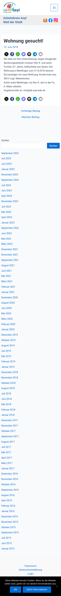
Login (31, 573)
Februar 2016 (8, 505)
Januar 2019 (7, 366)
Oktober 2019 (8, 340)
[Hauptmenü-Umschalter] (54, 7)
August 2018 (8, 388)
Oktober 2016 (8, 484)
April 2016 (6, 500)
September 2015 (10, 532)
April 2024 (6, 195)
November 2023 (9, 201)
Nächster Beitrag (30, 117)
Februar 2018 (8, 409)
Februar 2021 (8, 286)
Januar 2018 (7, 414)
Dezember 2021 (9, 249)
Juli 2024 (6, 185)
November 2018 (9, 377)
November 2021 (9, 254)
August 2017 (8, 441)
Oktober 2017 (8, 431)
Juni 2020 (6, 308)
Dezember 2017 (9, 420)
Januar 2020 (7, 329)
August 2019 (8, 345)
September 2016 (10, 489)
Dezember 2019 (9, 334)
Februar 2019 (8, 361)
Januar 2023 (7, 222)
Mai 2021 (6, 276)
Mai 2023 (6, 212)
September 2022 (10, 228)
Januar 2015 (7, 548)
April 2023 (6, 217)
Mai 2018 (6, 404)
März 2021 (7, 281)
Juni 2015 (6, 543)
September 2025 (10, 153)
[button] (6, 54)
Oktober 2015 (8, 527)
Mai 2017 (6, 452)
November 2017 (9, 425)
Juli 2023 (6, 206)
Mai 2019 (6, 356)
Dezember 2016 (9, 473)
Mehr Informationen (37, 589)
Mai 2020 (6, 313)
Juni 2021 (6, 270)
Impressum (30, 565)
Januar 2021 (7, 292)
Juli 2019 (6, 350)
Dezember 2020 (9, 297)
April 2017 (6, 457)
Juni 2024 (6, 190)
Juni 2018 (6, 398)
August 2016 (8, 495)
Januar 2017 (7, 468)
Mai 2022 (6, 238)
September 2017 (10, 436)
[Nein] (57, 586)
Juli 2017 (6, 447)
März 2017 (7, 463)
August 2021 (8, 265)
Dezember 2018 (9, 372)
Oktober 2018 (8, 383)
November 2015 (9, 521)
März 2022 (7, 243)
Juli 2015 (6, 537)
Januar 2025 (7, 169)
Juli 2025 (6, 158)
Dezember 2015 (9, 516)
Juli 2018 (6, 393)
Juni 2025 (6, 163)
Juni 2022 (6, 233)
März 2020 (7, 318)
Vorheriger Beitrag (30, 111)
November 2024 (9, 174)
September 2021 (10, 260)
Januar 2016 (7, 511)
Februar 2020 (8, 324)
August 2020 (8, 302)
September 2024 (10, 179)
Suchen (5, 140)
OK (15, 589)
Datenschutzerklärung (30, 569)
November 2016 (9, 479)
